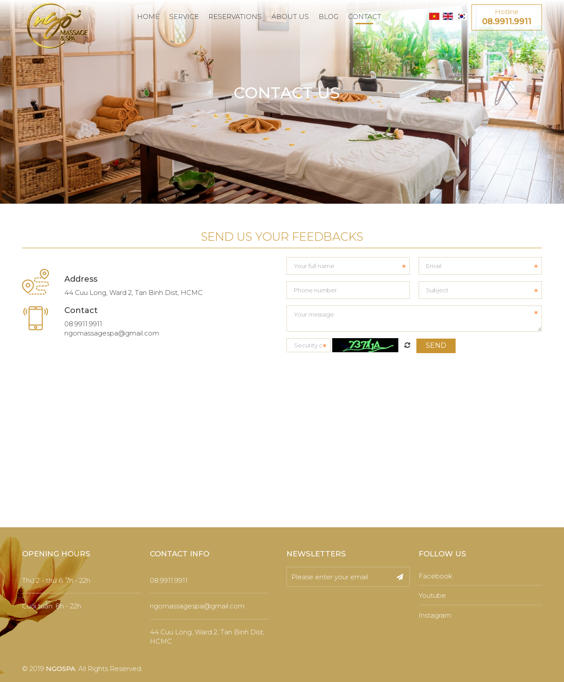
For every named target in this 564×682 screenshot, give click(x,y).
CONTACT (364, 16)
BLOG (328, 16)
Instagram (435, 615)
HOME (148, 16)
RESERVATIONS (235, 16)
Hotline (506, 17)
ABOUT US (290, 16)
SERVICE (184, 16)
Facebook (436, 576)
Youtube (432, 595)
